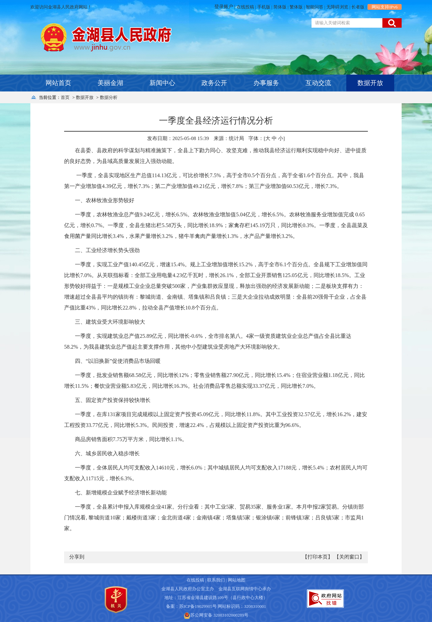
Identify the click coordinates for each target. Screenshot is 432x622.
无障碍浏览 (337, 6)
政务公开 (214, 82)
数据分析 (108, 97)
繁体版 (296, 6)
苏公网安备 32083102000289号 (219, 615)
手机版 (263, 6)
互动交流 (318, 82)
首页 (65, 97)
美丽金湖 (110, 82)
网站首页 (58, 82)
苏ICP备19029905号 (198, 606)
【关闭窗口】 (349, 557)
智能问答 (314, 6)
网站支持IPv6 (385, 6)
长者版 (357, 6)
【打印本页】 (317, 557)
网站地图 (236, 580)
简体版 (280, 6)
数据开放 (370, 82)
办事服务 (266, 82)
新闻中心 (162, 82)
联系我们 (216, 580)
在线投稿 (245, 6)
